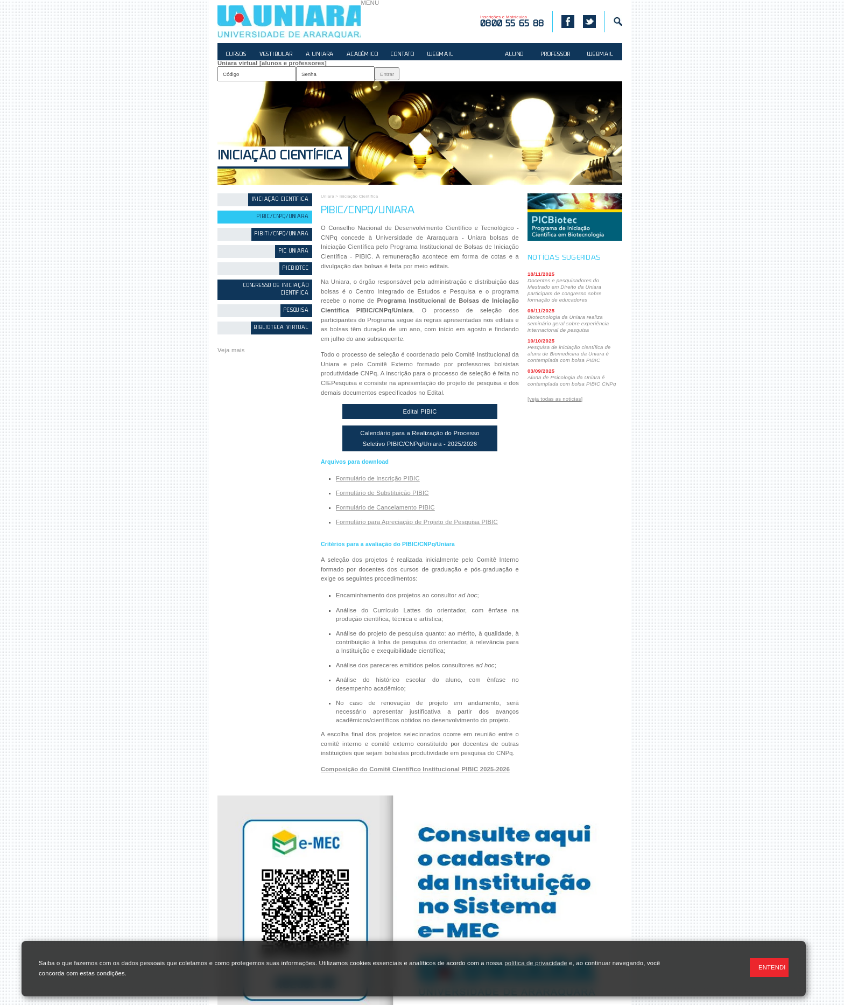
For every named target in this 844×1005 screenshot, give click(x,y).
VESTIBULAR (276, 54)
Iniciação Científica (279, 156)
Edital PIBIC (420, 411)
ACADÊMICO (362, 54)
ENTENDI (772, 967)
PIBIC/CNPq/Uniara (283, 216)
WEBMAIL (440, 54)
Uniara (327, 196)
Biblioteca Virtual (281, 327)
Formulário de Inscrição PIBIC (378, 478)
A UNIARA (320, 54)
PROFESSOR (555, 54)
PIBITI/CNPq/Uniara (281, 234)
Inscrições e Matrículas (512, 22)
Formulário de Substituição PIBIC (382, 493)
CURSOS (236, 54)
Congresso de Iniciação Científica (276, 289)
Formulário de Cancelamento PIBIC (385, 507)
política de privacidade (535, 963)
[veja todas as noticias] (555, 399)
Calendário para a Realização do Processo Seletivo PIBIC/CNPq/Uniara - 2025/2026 (420, 438)
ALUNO (514, 54)
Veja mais (231, 350)
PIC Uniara (294, 251)
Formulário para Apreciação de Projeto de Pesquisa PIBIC (417, 522)
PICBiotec (295, 268)
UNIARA (289, 21)
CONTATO (402, 54)
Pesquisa (296, 310)
